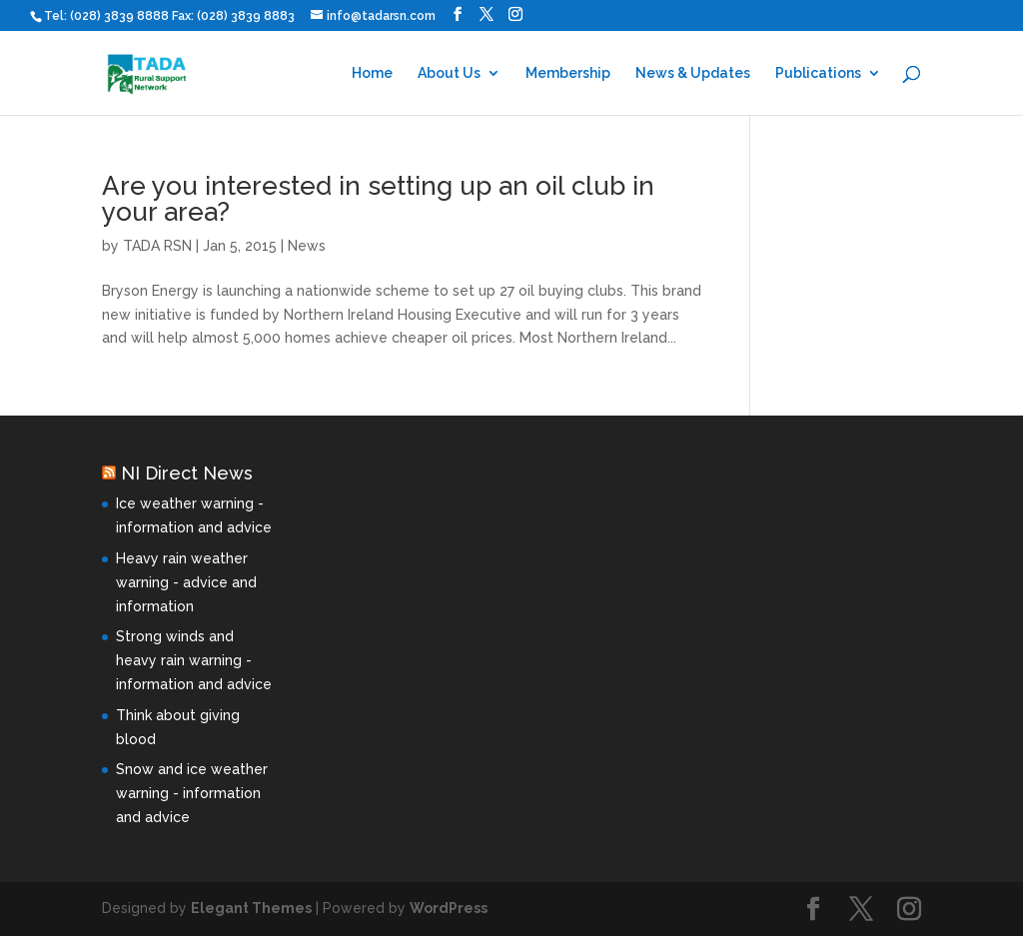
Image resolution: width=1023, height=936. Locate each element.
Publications (818, 73)
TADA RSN (157, 246)
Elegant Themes (251, 908)
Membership (567, 73)
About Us (449, 73)
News (307, 246)
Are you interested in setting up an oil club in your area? (378, 199)
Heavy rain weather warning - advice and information (186, 582)
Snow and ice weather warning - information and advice (192, 793)
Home (372, 73)
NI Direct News (187, 473)
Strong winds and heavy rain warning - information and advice (194, 660)
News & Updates (692, 73)
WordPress (449, 908)
